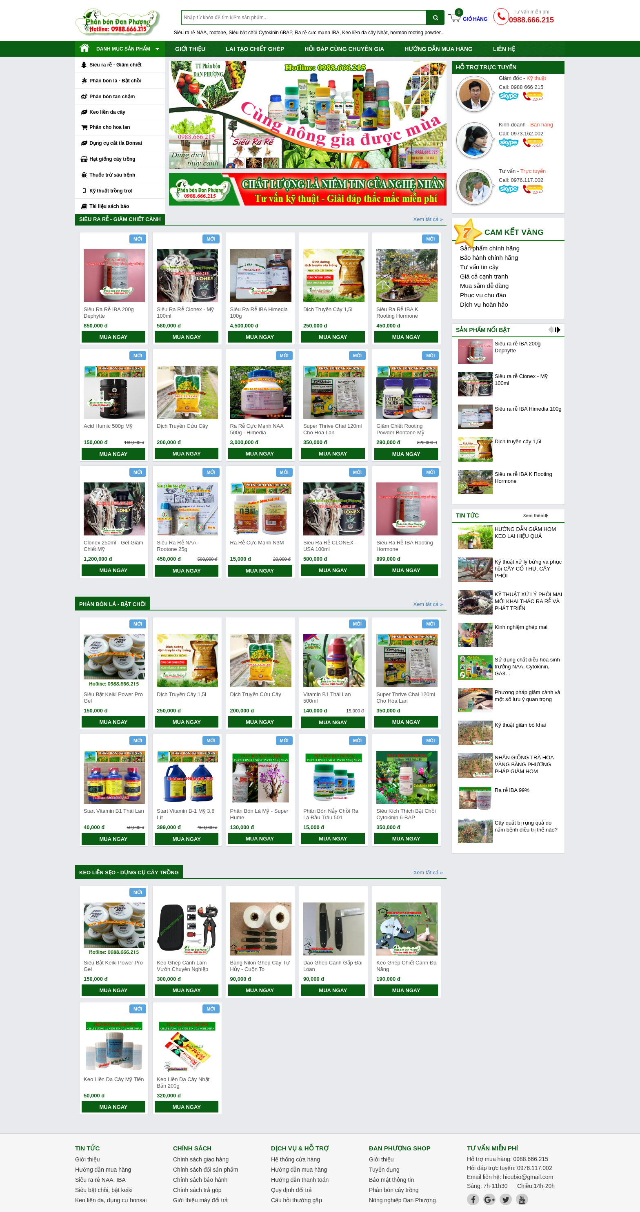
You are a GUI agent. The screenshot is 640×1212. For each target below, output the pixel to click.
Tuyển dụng (384, 1169)
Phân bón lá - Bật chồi (110, 81)
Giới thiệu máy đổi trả (200, 1200)
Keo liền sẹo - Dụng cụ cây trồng (129, 872)
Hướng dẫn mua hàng (438, 49)
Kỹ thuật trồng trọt (106, 191)
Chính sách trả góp (197, 1190)
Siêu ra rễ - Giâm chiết (111, 65)
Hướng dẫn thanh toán (300, 1180)
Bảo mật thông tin (391, 1180)
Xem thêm (533, 515)
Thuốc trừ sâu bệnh (107, 175)
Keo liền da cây (102, 112)
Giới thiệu (190, 49)
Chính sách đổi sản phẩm (205, 1169)
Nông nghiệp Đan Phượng (402, 1200)
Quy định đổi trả (291, 1190)
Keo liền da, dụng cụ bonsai (111, 1200)
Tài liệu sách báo (104, 206)
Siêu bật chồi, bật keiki (104, 1190)
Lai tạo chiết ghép (255, 49)
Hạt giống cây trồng (108, 159)
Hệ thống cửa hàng (295, 1159)
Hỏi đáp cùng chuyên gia (344, 49)
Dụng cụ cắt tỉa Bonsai (111, 143)
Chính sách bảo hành (200, 1180)
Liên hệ (504, 49)
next (557, 329)
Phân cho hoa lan (105, 127)
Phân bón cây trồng (394, 1190)
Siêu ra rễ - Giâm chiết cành (120, 219)
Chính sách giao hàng (201, 1159)
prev (550, 329)
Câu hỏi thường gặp (296, 1200)
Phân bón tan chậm (107, 96)
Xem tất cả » (428, 219)
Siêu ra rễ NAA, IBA (100, 1180)
